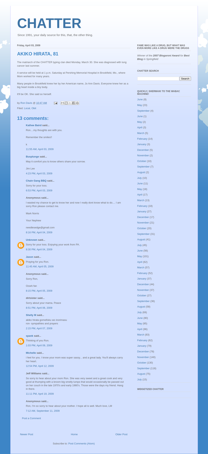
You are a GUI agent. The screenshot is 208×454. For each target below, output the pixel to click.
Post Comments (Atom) (81, 443)
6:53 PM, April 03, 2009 (39, 190)
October (141, 161)
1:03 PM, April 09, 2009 (39, 345)
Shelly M (31, 315)
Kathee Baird (34, 125)
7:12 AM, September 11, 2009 (43, 410)
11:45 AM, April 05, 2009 (40, 266)
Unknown (31, 239)
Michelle (31, 352)
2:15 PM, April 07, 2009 (39, 328)
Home (74, 434)
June (140, 99)
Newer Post (26, 434)
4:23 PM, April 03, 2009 (39, 173)
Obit (33, 108)
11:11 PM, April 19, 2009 (40, 393)
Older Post (121, 434)
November (143, 155)
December (143, 149)
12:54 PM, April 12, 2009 (40, 365)
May (139, 105)
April (139, 127)
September (143, 110)
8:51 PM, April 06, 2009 (39, 307)
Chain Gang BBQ (36, 180)
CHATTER (49, 23)
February (142, 138)
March (140, 133)
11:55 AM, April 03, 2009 (40, 149)
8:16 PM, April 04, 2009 (39, 232)
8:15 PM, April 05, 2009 (39, 290)
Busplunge (32, 156)
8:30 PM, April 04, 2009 (39, 249)
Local (27, 108)
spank (29, 335)
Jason (29, 256)
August (141, 172)
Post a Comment (31, 418)
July (139, 177)
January (141, 144)
